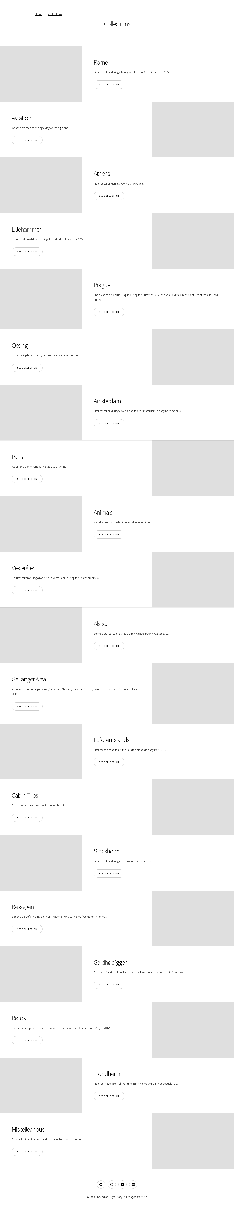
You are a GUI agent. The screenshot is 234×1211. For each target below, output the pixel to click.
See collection (109, 84)
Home (38, 14)
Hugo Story (115, 1197)
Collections (55, 14)
